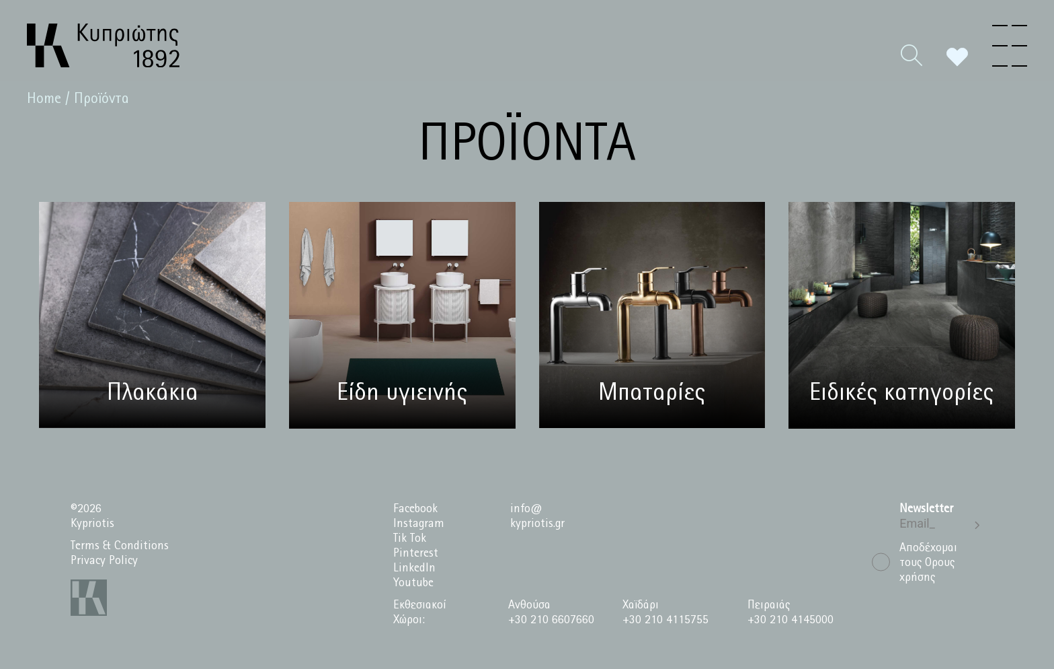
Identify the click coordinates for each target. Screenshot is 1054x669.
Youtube (413, 583)
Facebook (415, 509)
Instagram (418, 524)
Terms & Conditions (120, 546)
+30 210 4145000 (790, 620)
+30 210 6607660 (551, 620)
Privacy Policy (104, 561)
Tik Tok (409, 538)
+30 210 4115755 (665, 620)
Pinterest (415, 553)
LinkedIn (414, 568)
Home (44, 99)
